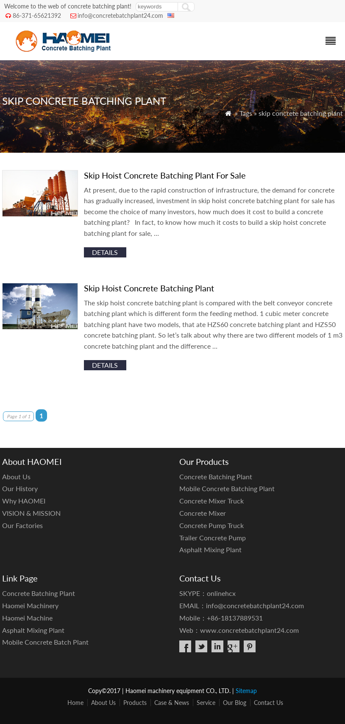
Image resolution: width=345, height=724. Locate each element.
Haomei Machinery (30, 605)
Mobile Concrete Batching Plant (227, 488)
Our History (20, 488)
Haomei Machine (27, 618)
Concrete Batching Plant (215, 476)
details (105, 252)
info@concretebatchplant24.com (120, 15)
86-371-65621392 (37, 15)
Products (135, 702)
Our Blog (234, 702)
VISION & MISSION (31, 513)
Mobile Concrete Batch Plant (45, 642)
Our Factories (22, 525)
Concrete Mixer (202, 513)
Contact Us (268, 702)
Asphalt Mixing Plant (210, 549)
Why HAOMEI (23, 501)
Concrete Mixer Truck (211, 501)
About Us (16, 476)
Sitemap (246, 690)
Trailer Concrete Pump (212, 538)
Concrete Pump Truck (211, 525)
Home (75, 702)
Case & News (171, 702)
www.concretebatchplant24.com (249, 630)
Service (206, 702)
